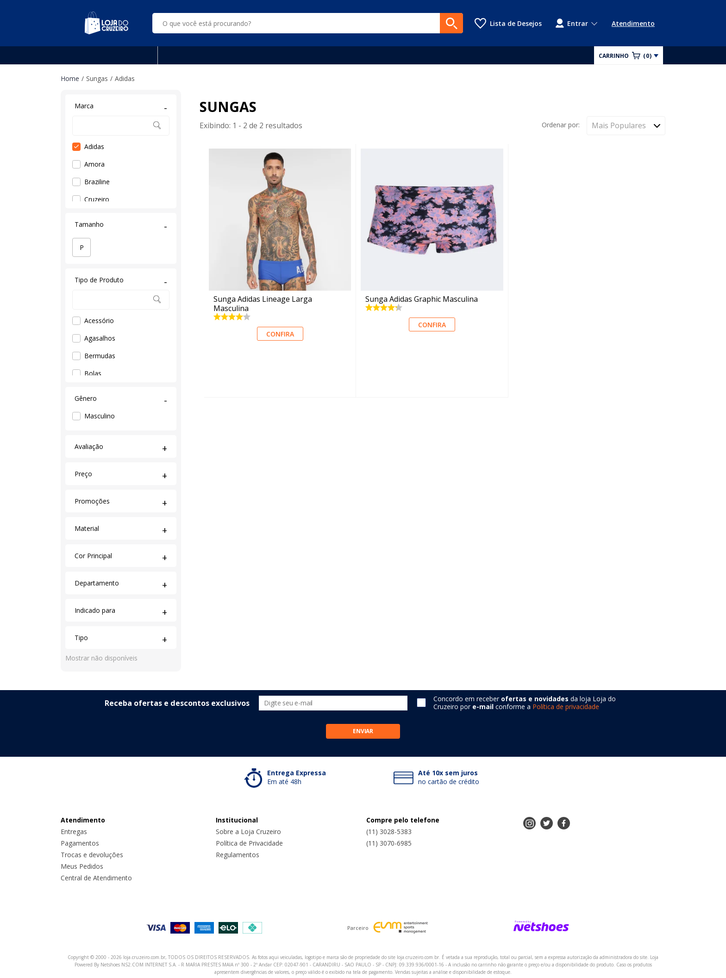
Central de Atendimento (96, 877)
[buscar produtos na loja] (451, 23)
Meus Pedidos (82, 866)
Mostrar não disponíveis (101, 658)
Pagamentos (80, 843)
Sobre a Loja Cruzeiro (248, 831)
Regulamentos (237, 854)
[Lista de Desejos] (508, 23)
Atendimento (633, 23)
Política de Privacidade (249, 843)
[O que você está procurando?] (307, 23)
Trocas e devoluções (92, 854)
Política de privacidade (565, 706)
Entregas (74, 831)
